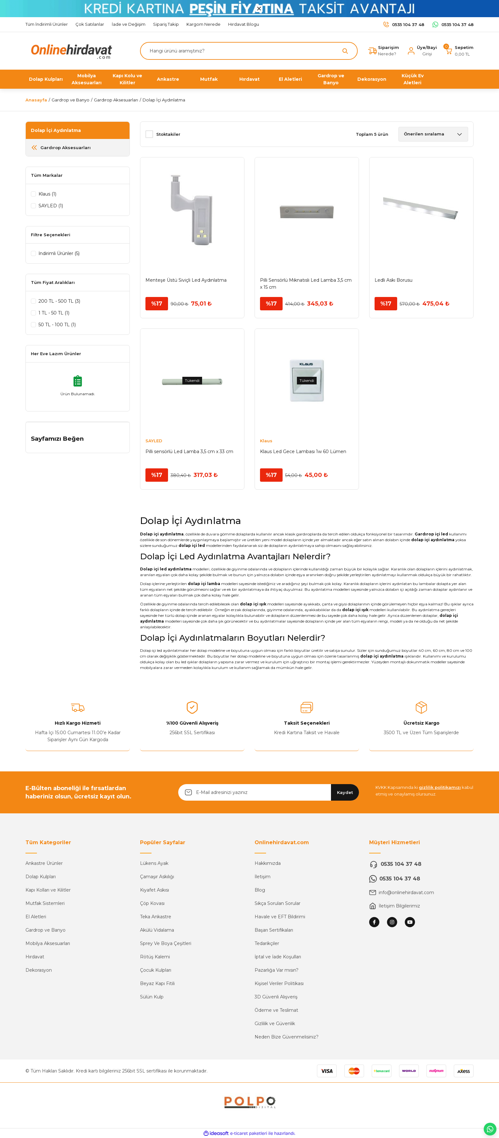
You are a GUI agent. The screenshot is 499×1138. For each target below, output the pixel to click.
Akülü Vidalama (157, 930)
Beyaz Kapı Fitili (157, 983)
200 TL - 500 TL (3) (59, 301)
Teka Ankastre (155, 917)
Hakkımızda (268, 863)
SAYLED (153, 440)
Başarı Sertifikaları (274, 930)
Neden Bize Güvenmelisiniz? (287, 1037)
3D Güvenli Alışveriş (276, 997)
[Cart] (459, 51)
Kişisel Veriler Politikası (279, 983)
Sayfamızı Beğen (57, 438)
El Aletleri (35, 917)
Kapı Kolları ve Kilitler (48, 890)
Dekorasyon (38, 970)
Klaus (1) (47, 194)
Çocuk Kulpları (155, 970)
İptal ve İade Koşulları (278, 957)
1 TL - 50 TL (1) (54, 313)
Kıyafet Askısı (154, 890)
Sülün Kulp (152, 997)
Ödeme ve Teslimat (276, 1010)
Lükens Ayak (154, 863)
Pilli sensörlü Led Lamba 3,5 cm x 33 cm (189, 451)
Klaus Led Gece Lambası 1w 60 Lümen (303, 451)
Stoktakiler (168, 134)
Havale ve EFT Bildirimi (280, 917)
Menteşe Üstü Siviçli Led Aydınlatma (186, 280)
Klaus (266, 440)
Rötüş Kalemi (155, 957)
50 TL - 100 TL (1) (57, 325)
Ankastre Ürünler (44, 863)
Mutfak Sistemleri (45, 903)
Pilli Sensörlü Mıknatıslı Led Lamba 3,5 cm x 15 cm (306, 283)
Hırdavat (34, 957)
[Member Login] (422, 51)
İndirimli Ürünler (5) (59, 253)
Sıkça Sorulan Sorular (277, 903)
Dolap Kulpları (40, 876)
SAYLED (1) (51, 206)
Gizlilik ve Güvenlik (275, 1023)
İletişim (263, 876)
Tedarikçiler (267, 943)
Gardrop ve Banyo (45, 930)
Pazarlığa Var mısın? (277, 970)
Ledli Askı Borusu (393, 280)
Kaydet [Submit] (345, 792)
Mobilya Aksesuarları (47, 943)
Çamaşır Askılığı (157, 876)
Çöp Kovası (152, 903)
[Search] (249, 51)
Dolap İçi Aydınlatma (164, 99)
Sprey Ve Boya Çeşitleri (165, 943)
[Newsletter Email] (268, 792)
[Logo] (70, 50)
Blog (260, 890)
